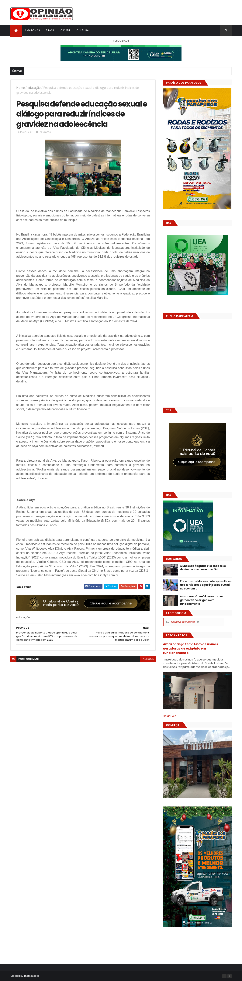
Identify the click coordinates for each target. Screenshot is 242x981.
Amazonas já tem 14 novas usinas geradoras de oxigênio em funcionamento (201, 600)
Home (20, 88)
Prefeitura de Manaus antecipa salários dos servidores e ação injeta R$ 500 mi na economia (205, 584)
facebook (148, 658)
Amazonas (32, 30)
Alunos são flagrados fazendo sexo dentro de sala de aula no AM (203, 568)
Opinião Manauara (183, 622)
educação (34, 88)
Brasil (50, 30)
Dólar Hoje (169, 716)
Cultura (83, 30)
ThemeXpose (31, 975)
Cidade (65, 30)
